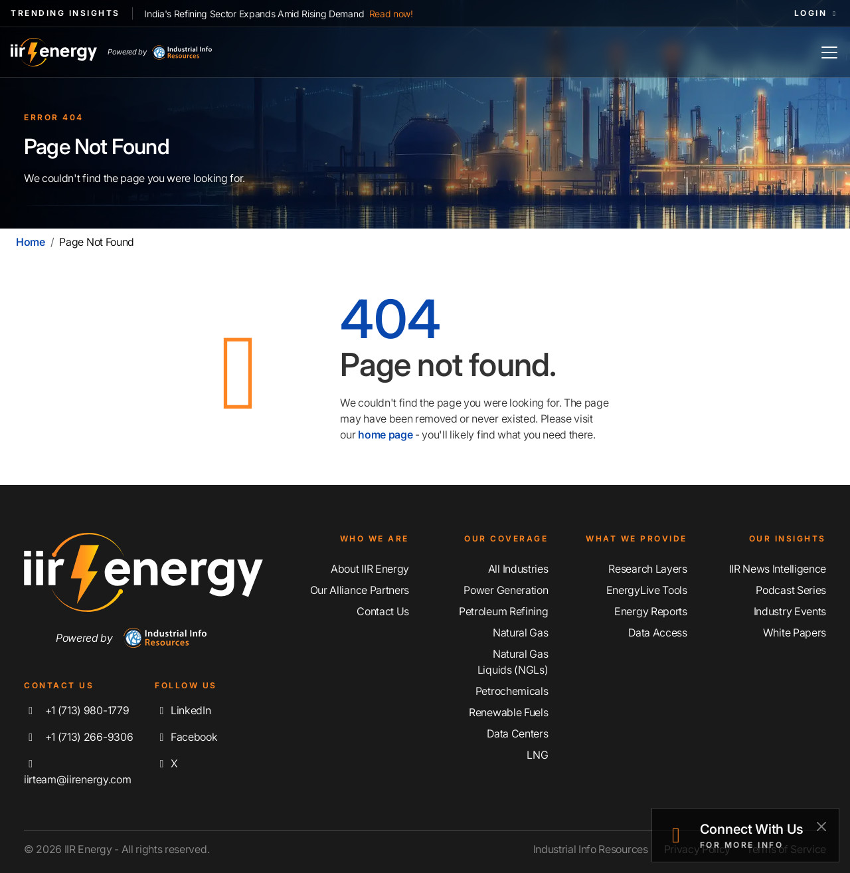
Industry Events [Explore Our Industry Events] (790, 611)
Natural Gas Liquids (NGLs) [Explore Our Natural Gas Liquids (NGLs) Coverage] (513, 661)
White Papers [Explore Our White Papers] (794, 632)
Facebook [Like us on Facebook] (186, 736)
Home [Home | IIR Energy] (30, 241)
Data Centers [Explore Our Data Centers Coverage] (517, 733)
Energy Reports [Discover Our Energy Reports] (650, 611)
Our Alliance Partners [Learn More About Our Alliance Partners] (359, 590)
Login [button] (816, 13)
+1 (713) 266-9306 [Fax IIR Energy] (78, 736)
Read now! (391, 13)
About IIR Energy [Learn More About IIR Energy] (370, 568)
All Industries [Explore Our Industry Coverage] (518, 568)
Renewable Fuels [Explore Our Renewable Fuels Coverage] (508, 712)
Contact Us (383, 611)
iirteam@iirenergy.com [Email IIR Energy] (77, 772)
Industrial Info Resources (590, 849)
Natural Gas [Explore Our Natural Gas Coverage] (520, 632)
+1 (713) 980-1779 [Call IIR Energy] (76, 710)
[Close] (821, 826)
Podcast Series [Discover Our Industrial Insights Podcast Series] (791, 590)
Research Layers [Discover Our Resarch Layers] (647, 568)
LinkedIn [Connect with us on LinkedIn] (183, 710)
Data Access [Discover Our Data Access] (657, 632)
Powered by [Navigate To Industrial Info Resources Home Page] (131, 638)
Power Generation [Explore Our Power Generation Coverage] (506, 590)
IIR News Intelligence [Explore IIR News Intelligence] (777, 568)
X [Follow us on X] (166, 763)
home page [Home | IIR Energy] (385, 434)
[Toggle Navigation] (829, 52)
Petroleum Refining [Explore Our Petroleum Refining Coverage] (503, 611)
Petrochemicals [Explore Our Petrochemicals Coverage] (512, 691)
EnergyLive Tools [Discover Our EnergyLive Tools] (646, 590)
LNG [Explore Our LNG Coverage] (537, 754)
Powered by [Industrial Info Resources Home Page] (160, 52)
